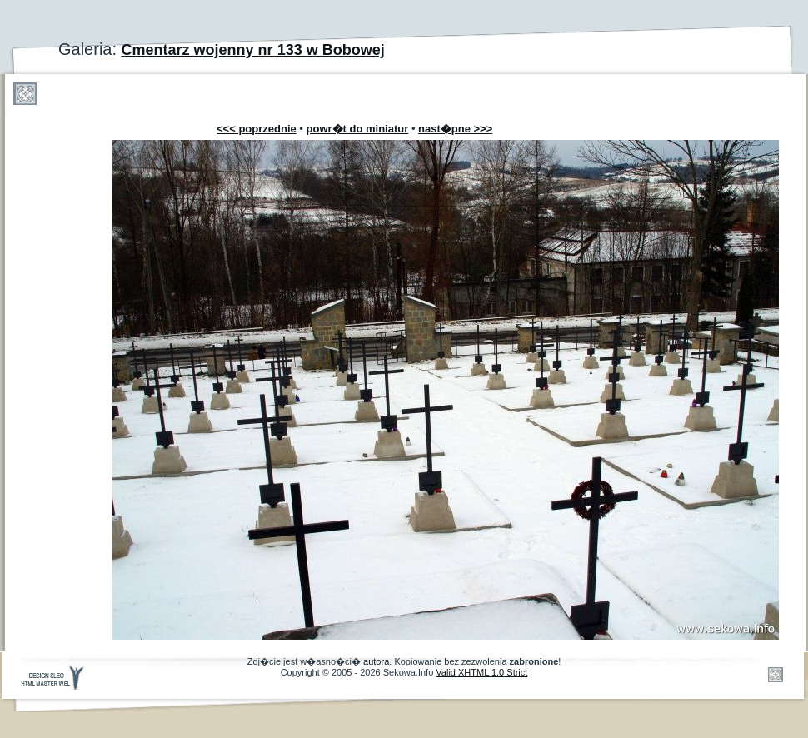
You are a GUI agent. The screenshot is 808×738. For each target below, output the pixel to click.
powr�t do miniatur (358, 128)
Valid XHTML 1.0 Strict (481, 672)
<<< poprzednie (257, 128)
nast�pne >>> (455, 128)
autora (376, 661)
